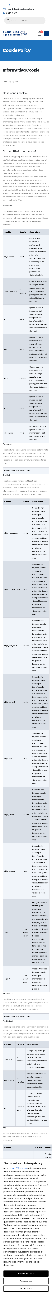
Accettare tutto (26, 1273)
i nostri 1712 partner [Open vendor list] (18, 1168)
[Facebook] (5, 5)
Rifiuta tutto (26, 1288)
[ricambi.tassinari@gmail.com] (24, 9)
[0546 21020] (24, 13)
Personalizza (26, 1281)
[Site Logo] (15, 33)
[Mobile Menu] (46, 33)
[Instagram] (9, 5)
